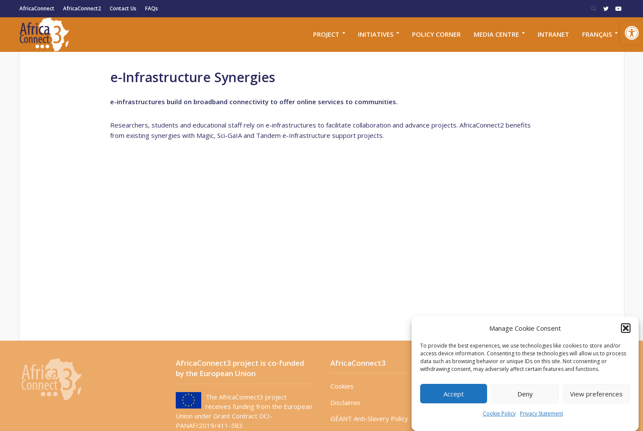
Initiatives (375, 34)
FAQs (151, 8)
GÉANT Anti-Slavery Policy (369, 418)
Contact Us (123, 8)
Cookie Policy (499, 413)
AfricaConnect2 (82, 8)
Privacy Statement (541, 413)
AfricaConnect (36, 8)
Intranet (553, 34)
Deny (525, 393)
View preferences (596, 393)
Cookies (342, 386)
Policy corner (436, 34)
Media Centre (496, 34)
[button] (632, 33)
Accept (453, 393)
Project (326, 34)
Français (597, 34)
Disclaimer (345, 402)
